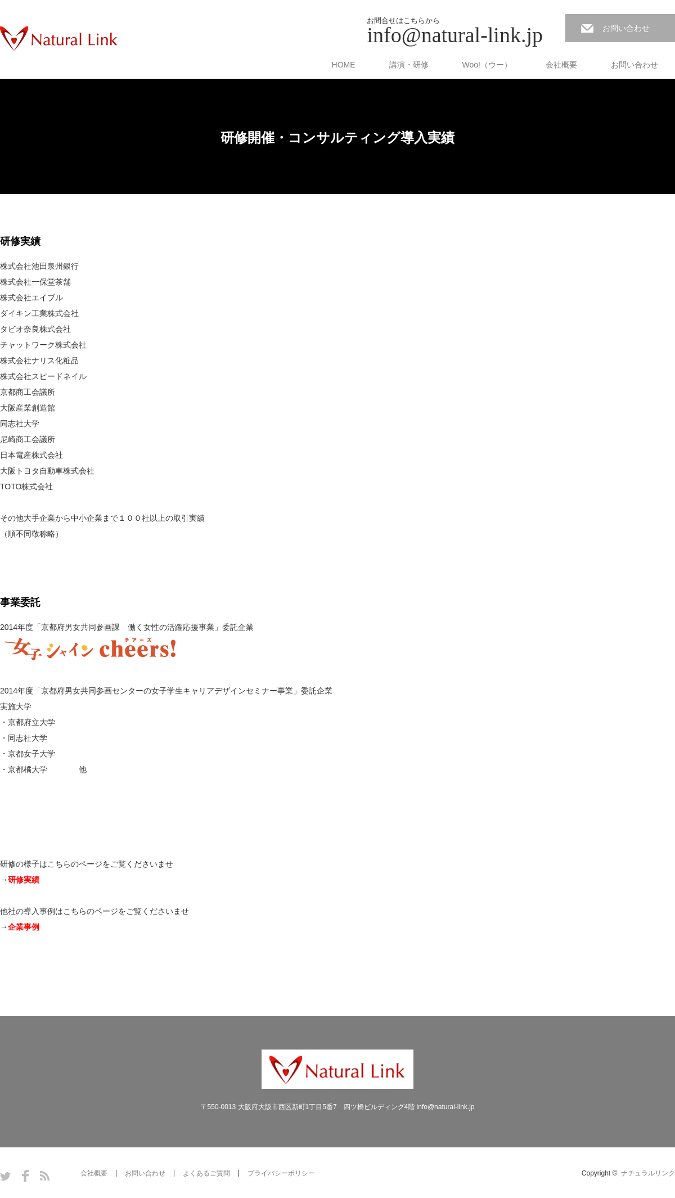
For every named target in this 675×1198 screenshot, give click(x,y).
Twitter (5, 1176)
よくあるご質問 (206, 1173)
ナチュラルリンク (648, 1173)
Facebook (25, 1176)
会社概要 (561, 64)
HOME (344, 64)
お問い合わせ (626, 28)
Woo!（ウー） (487, 64)
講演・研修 (409, 64)
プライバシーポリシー (281, 1173)
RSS (45, 1176)
